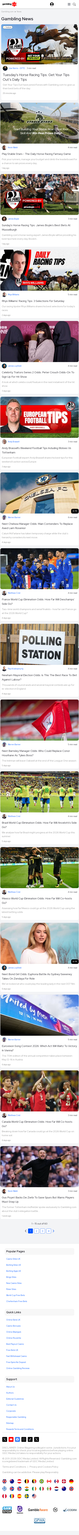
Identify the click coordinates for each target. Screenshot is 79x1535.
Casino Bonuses (13, 1326)
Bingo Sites (11, 1277)
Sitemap (9, 1423)
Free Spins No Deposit (16, 1362)
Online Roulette (13, 1338)
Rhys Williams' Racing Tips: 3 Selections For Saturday (33, 301)
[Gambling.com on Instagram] (23, 1439)
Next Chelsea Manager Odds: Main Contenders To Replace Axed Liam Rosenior (37, 526)
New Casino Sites (14, 1283)
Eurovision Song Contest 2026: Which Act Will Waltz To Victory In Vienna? (39, 1048)
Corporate (11, 1411)
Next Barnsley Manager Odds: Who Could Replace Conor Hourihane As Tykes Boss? (36, 753)
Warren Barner (14, 517)
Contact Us (11, 1405)
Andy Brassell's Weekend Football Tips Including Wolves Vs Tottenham (36, 450)
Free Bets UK (12, 1350)
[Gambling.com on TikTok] (30, 1439)
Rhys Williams (13, 294)
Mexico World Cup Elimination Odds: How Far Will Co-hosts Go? (37, 901)
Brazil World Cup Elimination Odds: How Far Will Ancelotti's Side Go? (39, 825)
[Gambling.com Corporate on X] (36, 1439)
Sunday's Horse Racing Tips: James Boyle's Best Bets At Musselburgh (36, 227)
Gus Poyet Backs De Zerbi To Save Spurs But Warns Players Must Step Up (38, 1200)
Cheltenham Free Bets (16, 1301)
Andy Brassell (13, 441)
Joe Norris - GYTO (17, 68)
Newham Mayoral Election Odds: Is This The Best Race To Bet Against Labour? (39, 677)
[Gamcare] (20, 1510)
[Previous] (53, 1231)
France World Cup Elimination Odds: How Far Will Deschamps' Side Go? (38, 601)
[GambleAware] (38, 1509)
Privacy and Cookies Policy (44, 1466)
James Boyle (13, 219)
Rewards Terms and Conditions (20, 1429)
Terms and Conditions (14, 1466)
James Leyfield (14, 366)
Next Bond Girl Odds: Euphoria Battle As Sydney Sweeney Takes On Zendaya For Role (37, 976)
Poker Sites (11, 1289)
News (19, 11)
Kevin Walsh (13, 147)
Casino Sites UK (13, 1259)
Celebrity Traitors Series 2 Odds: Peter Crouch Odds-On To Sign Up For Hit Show (38, 374)
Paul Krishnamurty (15, 668)
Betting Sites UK (13, 1265)
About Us (10, 1386)
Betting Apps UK (13, 1271)
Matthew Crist (14, 593)
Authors (9, 1393)
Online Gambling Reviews (17, 1368)
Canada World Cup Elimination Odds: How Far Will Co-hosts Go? (37, 1124)
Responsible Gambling (16, 1417)
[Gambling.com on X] (4, 1439)
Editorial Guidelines (15, 1399)
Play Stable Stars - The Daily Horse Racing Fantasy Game (36, 154)
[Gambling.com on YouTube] (11, 1439)
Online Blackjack (13, 1332)
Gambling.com (7, 11)
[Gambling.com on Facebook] (17, 1439)
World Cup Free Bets (15, 1295)
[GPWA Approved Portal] (39, 1520)
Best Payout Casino (15, 1344)
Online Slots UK (13, 1320)
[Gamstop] (7, 1509)
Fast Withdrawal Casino (16, 1356)
